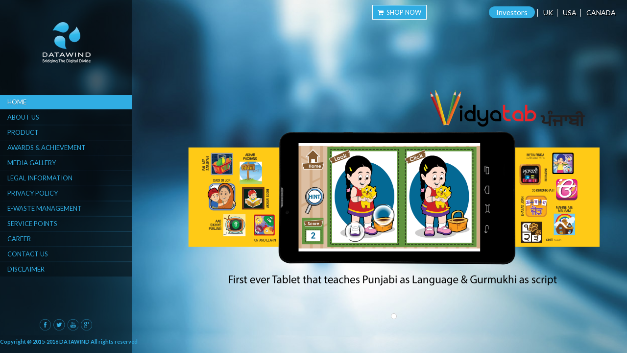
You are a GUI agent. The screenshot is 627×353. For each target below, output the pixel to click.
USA (570, 12)
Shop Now (399, 12)
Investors (512, 12)
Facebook (45, 324)
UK (548, 12)
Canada (601, 12)
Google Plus (86, 324)
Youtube (72, 324)
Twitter (59, 324)
